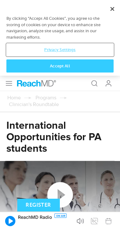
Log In (108, 8)
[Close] (112, 164)
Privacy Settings (60, 204)
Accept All (60, 220)
